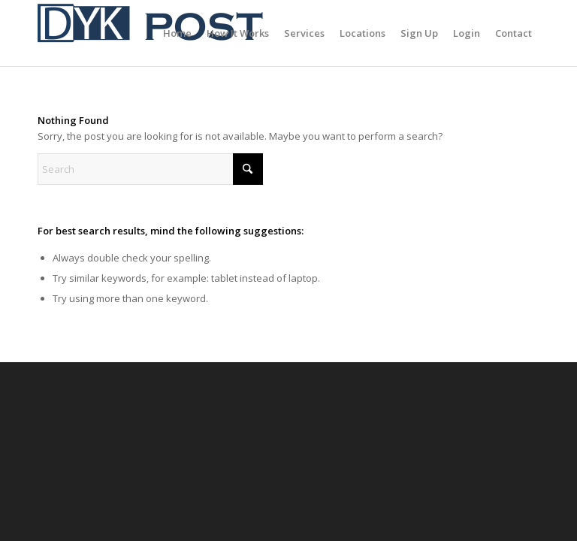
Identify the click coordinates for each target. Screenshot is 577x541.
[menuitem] (177, 33)
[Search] (150, 169)
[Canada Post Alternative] (150, 33)
